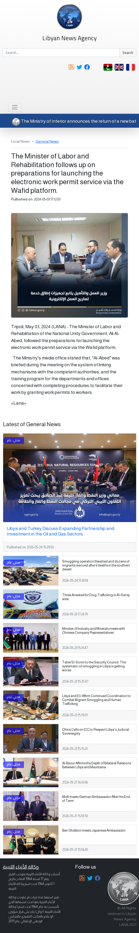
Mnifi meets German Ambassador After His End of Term (96, 799)
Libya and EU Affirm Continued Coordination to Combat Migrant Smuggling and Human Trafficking (96, 700)
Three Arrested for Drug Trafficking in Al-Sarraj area (96, 597)
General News (47, 141)
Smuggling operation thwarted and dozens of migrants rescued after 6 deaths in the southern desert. (96, 565)
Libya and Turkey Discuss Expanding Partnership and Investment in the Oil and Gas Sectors (60, 531)
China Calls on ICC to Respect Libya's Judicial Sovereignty (95, 731)
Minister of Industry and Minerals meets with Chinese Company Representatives (93, 631)
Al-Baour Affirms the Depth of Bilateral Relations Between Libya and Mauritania (96, 765)
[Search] (61, 52)
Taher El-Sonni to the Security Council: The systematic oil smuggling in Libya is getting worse (94, 666)
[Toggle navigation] (14, 107)
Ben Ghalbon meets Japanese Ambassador (94, 830)
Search (127, 52)
